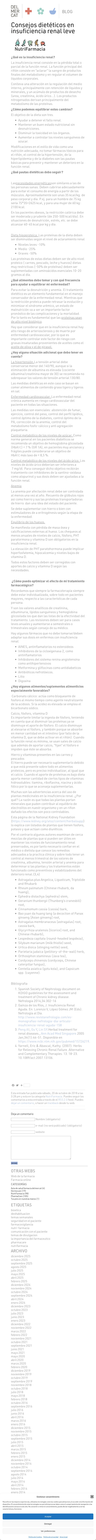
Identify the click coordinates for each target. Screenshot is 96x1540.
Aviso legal (64, 1537)
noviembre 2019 (21, 1374)
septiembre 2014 (21, 1470)
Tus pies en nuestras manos (23, 1198)
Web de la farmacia (23, 1176)
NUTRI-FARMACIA (20, 1228)
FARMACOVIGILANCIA (22, 1224)
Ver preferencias (48, 1531)
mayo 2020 (18, 1356)
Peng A (23, 1029)
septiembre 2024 (21, 1295)
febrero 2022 (19, 1335)
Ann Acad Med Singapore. (59, 1033)
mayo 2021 (18, 1352)
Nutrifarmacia (19, 1246)
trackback (53, 1103)
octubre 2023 (19, 1310)
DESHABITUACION (20, 1213)
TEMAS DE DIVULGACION (24, 1235)
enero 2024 (18, 1302)
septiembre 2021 (21, 1345)
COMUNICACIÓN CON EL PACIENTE (29, 1231)
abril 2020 (17, 1360)
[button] (92, 1496)
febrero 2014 (19, 1488)
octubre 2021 (19, 1342)
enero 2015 (18, 1456)
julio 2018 (17, 1392)
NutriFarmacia (54, 1096)
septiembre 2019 (21, 1381)
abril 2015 (17, 1445)
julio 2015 (17, 1442)
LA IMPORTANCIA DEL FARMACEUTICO (30, 1238)
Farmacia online (21, 1179)
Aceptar (48, 1516)
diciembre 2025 (20, 1256)
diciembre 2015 (20, 1428)
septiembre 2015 (21, 1438)
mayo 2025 (18, 1274)
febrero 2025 (19, 1281)
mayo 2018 (18, 1395)
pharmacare (18, 1242)
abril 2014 (17, 1485)
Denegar (48, 1524)
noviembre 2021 (21, 1338)
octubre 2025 (19, 1259)
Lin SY (43, 1029)
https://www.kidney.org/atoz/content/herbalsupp (47, 821)
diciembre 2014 (20, 1460)
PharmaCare (16, 1196)
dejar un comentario (22, 1103)
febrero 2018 (19, 1399)
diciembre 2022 (20, 1324)
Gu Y (34, 1029)
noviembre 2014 (21, 1463)
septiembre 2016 (21, 1406)
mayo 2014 (18, 1481)
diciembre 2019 (20, 1370)
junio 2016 (17, 1413)
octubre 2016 (19, 1403)
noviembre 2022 (21, 1327)
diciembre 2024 (20, 1284)
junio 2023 (17, 1317)
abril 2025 (17, 1277)
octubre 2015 (19, 1435)
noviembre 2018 (21, 1385)
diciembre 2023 (20, 1306)
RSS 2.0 (63, 1099)
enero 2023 (18, 1320)
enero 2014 (18, 1492)
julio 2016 (17, 1410)
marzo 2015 (18, 1449)
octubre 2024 (19, 1292)
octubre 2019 (19, 1377)
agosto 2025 (18, 1267)
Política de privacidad (50, 1537)
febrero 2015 (19, 1453)
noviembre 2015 (21, 1431)
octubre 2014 (19, 1467)
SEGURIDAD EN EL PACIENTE (26, 1221)
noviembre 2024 (21, 1288)
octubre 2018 (19, 1388)
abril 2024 (17, 1299)
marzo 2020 (18, 1363)
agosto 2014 (18, 1474)
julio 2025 (17, 1270)
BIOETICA (16, 1210)
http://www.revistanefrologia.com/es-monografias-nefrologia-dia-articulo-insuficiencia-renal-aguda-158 (45, 1021)
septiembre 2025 (21, 1263)
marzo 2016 (18, 1420)
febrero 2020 (19, 1367)
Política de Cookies (35, 1537)
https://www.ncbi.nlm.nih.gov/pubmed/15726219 (53, 1041)
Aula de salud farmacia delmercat (26, 1188)
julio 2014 (17, 1478)
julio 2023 (17, 1313)
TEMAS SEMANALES (22, 1217)
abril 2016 (17, 1417)
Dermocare (16, 1191)
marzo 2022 (18, 1331)
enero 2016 (18, 1424)
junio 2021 (17, 1349)
